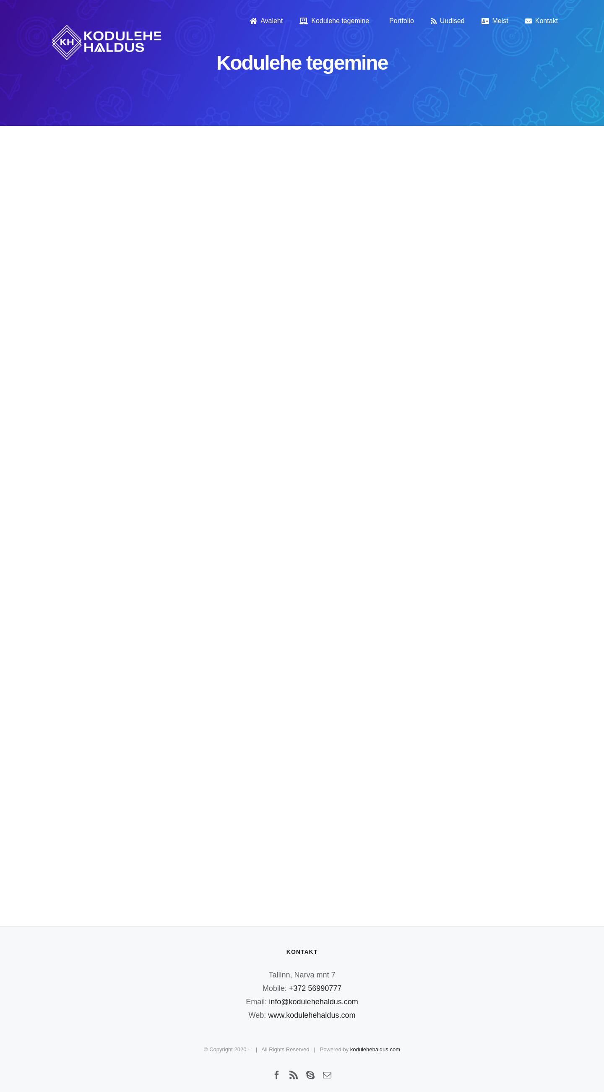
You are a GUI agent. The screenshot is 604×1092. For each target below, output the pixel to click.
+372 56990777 (315, 988)
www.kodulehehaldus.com (311, 1015)
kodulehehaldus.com (375, 1049)
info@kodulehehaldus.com (313, 1002)
